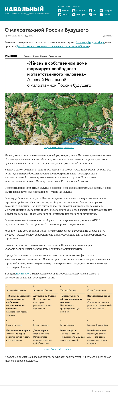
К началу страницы (102, 391)
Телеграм (105, 10)
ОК (91, 10)
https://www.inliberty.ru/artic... (59, 147)
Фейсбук (63, 10)
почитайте (22, 273)
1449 (31, 36)
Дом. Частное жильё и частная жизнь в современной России (52, 46)
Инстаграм (78, 15)
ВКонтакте (78, 10)
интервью (109, 36)
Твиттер (63, 15)
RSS (92, 15)
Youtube (104, 15)
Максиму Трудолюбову (90, 42)
